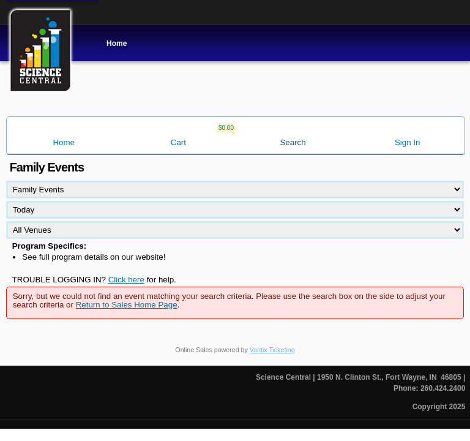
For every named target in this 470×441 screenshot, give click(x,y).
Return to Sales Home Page (126, 304)
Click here (126, 279)
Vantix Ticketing (272, 349)
